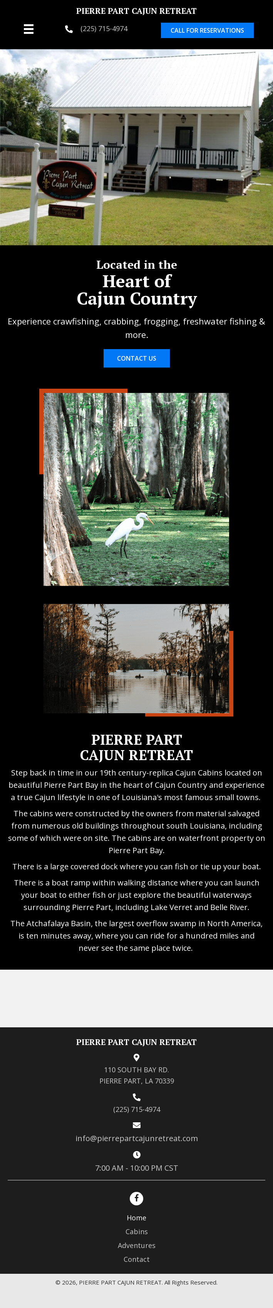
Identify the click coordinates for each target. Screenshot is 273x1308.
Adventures (137, 1245)
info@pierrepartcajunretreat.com (136, 1138)
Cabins (137, 1231)
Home (136, 1217)
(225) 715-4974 (103, 28)
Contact (137, 1259)
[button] (207, 30)
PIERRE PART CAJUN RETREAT (136, 10)
